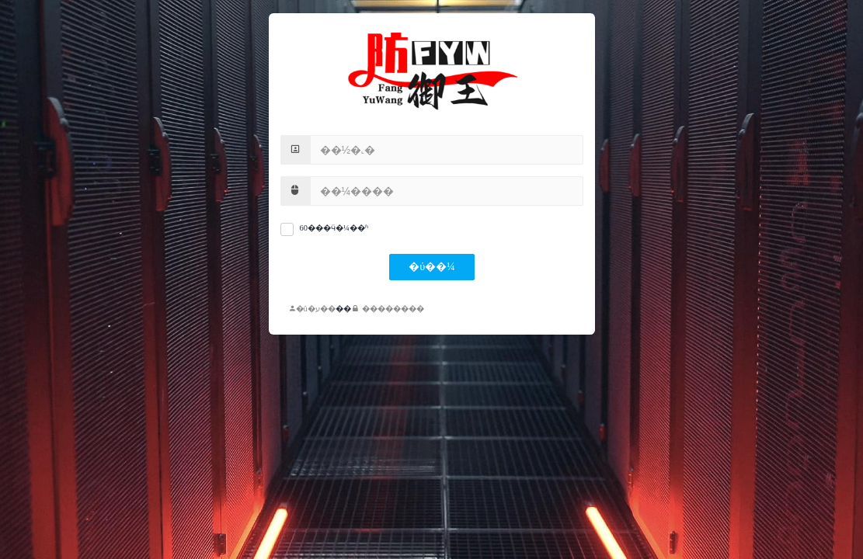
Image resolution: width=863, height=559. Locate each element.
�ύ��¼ (431, 267)
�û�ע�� (312, 308)
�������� (388, 308)
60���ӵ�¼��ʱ (334, 228)
